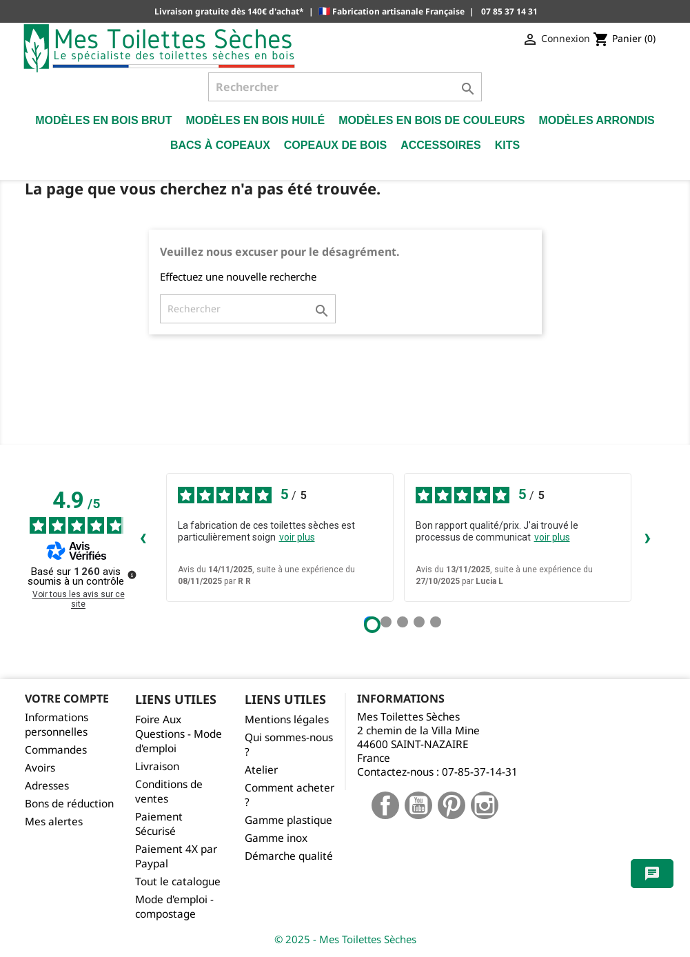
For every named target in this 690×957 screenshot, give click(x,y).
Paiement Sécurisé (159, 823)
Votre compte (67, 698)
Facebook (385, 805)
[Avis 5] (435, 621)
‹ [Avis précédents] (143, 537)
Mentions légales (287, 719)
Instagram (484, 805)
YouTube (418, 805)
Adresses (47, 785)
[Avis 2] (386, 621)
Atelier (261, 770)
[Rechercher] (344, 86)
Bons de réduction (69, 803)
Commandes (56, 750)
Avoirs (40, 767)
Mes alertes (54, 821)
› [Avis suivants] (647, 537)
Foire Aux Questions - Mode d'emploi (178, 734)
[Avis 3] (402, 621)
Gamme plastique (288, 820)
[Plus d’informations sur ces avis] (130, 573)
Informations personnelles (56, 724)
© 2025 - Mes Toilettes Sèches (345, 939)
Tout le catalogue (178, 881)
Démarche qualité (289, 856)
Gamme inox (276, 838)
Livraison (157, 766)
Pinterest (451, 805)
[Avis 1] (372, 624)
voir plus (297, 537)
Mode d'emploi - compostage (174, 906)
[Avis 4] (419, 621)
